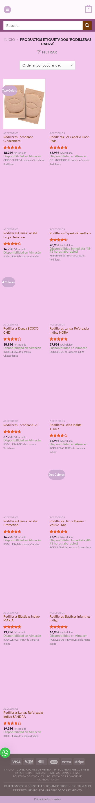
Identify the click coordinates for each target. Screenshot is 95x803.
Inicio (9, 39)
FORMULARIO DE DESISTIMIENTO (60, 790)
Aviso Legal (71, 773)
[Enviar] (87, 25)
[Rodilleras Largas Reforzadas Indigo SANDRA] (24, 680)
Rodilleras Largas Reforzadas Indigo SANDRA (23, 714)
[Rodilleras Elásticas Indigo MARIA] (24, 583)
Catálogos (23, 773)
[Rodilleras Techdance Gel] (24, 392)
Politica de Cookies (28, 776)
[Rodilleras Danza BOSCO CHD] (24, 295)
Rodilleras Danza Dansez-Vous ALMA (67, 523)
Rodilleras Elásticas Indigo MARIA (21, 618)
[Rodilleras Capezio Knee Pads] (71, 200)
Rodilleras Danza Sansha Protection (20, 523)
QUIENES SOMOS (15, 786)
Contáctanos (48, 779)
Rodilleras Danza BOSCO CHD (20, 330)
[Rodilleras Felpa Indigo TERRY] (71, 392)
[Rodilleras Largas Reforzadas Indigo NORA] (71, 295)
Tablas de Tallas (47, 773)
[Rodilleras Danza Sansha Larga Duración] (24, 200)
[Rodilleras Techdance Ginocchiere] (24, 104)
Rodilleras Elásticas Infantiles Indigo (70, 618)
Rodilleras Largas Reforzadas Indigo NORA (70, 330)
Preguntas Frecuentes (72, 769)
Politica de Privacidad (64, 776)
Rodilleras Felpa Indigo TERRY (66, 427)
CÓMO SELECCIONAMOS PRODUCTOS (52, 786)
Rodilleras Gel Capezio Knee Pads (69, 139)
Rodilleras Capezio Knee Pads (70, 233)
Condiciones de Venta (34, 769)
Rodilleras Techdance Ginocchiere (18, 139)
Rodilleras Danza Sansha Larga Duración (20, 235)
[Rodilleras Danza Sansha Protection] (24, 488)
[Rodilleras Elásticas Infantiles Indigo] (71, 583)
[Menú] (7, 9)
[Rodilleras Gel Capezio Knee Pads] (71, 104)
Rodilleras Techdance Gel (20, 425)
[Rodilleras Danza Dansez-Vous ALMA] (71, 488)
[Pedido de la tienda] (47, 65)
